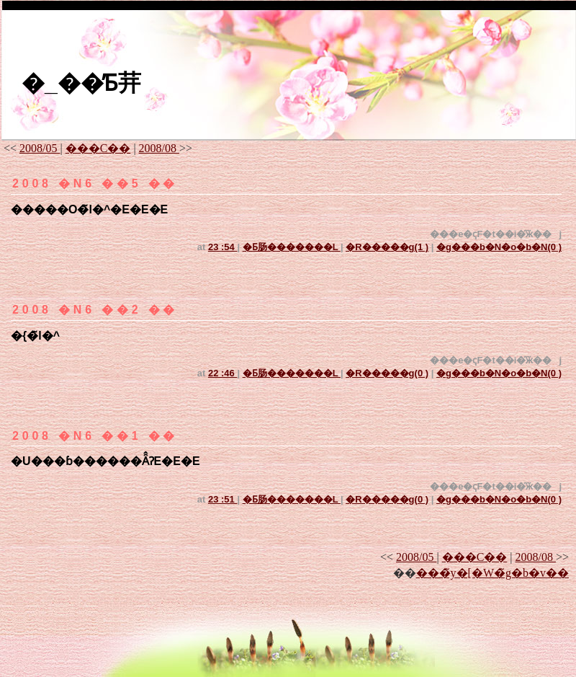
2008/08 (159, 148)
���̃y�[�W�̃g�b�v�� (492, 573)
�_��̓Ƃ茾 (81, 83)
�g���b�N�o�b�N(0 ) (499, 247)
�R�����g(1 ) (387, 247)
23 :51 (222, 499)
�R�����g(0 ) (387, 373)
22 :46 (222, 373)
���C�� (98, 148)
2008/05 (39, 148)
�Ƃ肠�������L (292, 247)
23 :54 (222, 247)
